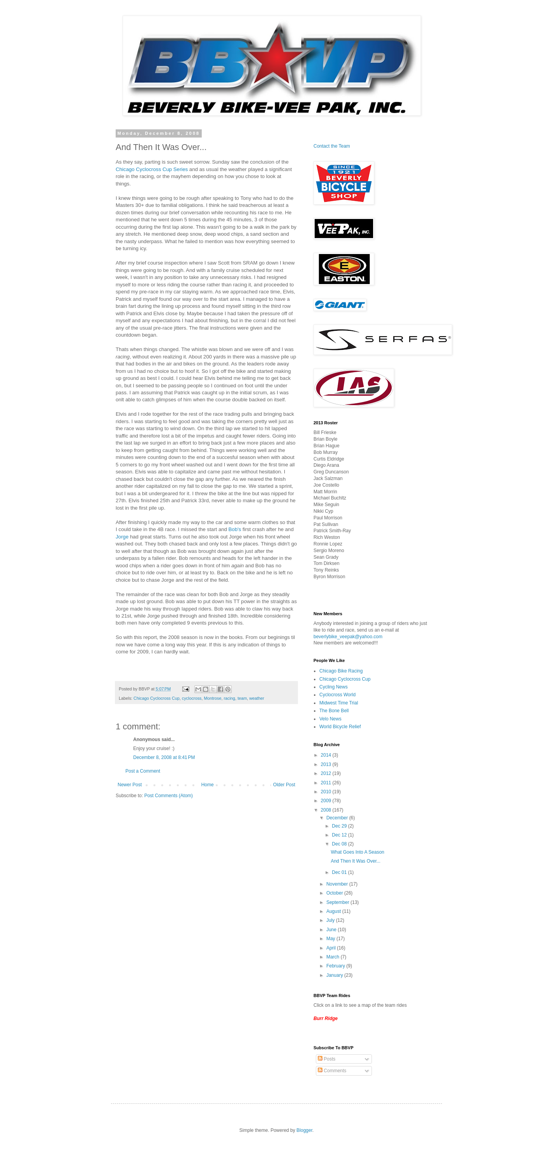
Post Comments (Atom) (168, 795)
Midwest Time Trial (338, 703)
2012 (327, 773)
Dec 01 (340, 872)
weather (256, 698)
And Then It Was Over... (355, 861)
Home (207, 784)
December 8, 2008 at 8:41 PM (164, 757)
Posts (326, 1059)
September (338, 902)
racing (229, 698)
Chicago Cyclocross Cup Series (152, 169)
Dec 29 (340, 826)
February (336, 966)
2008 (327, 810)
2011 (327, 782)
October (335, 893)
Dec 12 (340, 835)
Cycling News (333, 687)
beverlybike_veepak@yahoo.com (347, 636)
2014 (327, 755)
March (333, 957)
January (335, 975)
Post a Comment (142, 771)
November (337, 884)
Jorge (122, 537)
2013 (327, 764)
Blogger (304, 1130)
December (337, 818)
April (331, 948)
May (331, 938)
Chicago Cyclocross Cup (157, 698)
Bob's (235, 529)
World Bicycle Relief (340, 726)
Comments (332, 1070)
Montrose (212, 698)
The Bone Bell (334, 710)
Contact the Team (331, 146)
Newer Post (130, 784)
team (242, 698)
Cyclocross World (337, 694)
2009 (327, 800)
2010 (327, 791)
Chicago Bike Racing (341, 671)
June (332, 929)
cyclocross (191, 698)
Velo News (330, 719)
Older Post (284, 784)
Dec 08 (340, 844)
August (334, 911)
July (331, 920)
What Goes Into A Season (357, 852)
